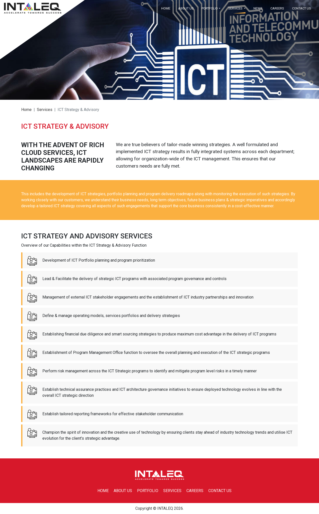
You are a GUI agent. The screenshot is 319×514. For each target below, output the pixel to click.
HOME (165, 8)
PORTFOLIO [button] (210, 8)
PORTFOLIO (147, 490)
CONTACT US (301, 8)
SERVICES (172, 490)
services (44, 109)
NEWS (257, 8)
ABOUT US (186, 8)
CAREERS (277, 8)
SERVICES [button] (235, 8)
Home (26, 109)
